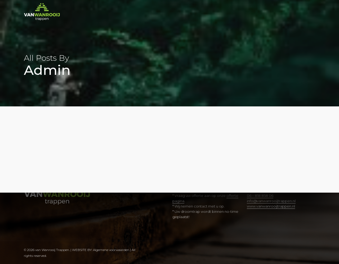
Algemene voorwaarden (111, 250)
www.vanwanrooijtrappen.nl (271, 206)
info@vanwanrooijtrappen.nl (271, 201)
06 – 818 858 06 (260, 195)
